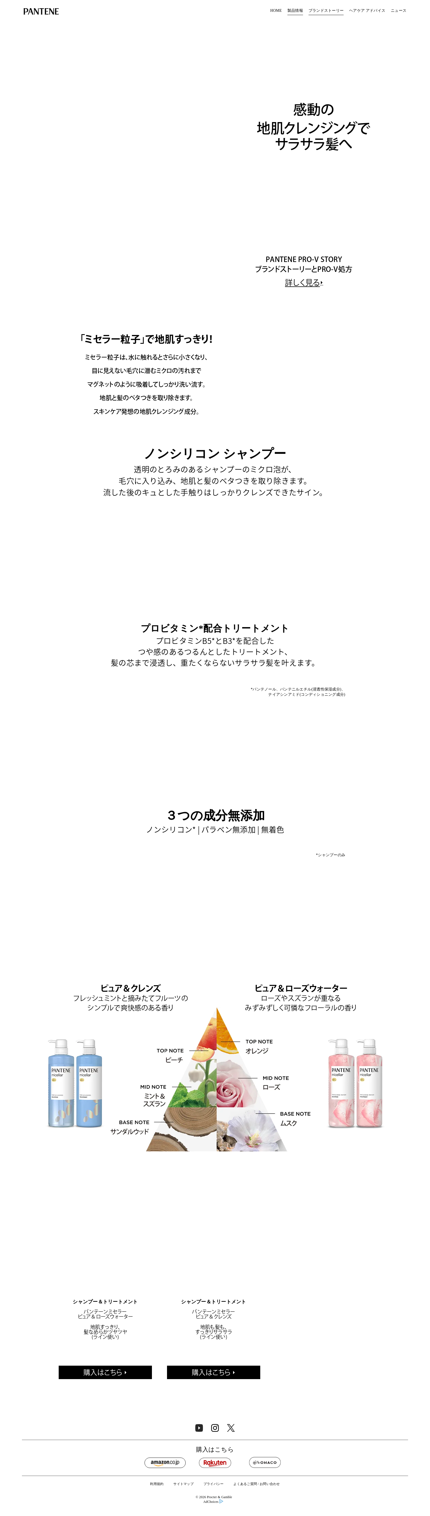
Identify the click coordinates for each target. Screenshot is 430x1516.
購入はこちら (103, 1456)
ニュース (398, 11)
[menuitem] (276, 11)
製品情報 (295, 11)
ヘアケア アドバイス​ (367, 11)
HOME (276, 11)
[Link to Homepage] (41, 12)
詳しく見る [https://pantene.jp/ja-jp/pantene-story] (302, 317)
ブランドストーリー (326, 11)
